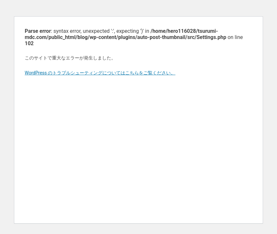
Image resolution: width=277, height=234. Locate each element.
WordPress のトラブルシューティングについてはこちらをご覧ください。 (100, 72)
